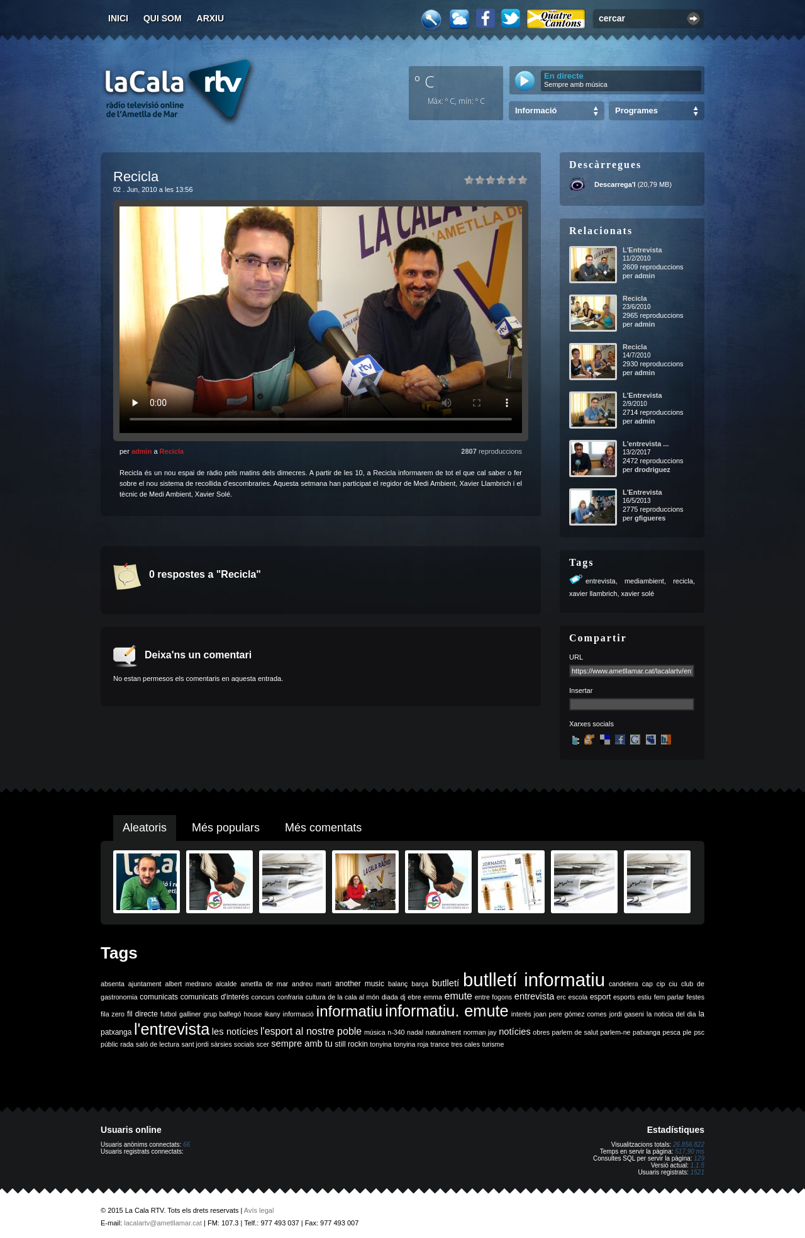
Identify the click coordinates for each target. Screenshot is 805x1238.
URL (576, 657)
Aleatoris (145, 827)
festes (695, 997)
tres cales (465, 1044)
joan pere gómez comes (570, 1014)
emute (458, 996)
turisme (493, 1044)
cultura (316, 997)
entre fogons (494, 997)
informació (298, 1014)
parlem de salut (575, 1032)
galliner (190, 1014)
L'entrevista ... (646, 443)
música (375, 1032)
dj (402, 997)
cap (647, 984)
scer (263, 1044)
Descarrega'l (615, 184)
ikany (272, 1014)
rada (126, 1044)
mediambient (644, 581)
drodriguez (652, 469)
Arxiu (211, 18)
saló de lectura (157, 1044)
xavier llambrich (593, 593)
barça (419, 984)
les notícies (235, 1032)
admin (141, 451)
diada (390, 997)
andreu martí (311, 984)
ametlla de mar (264, 984)
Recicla (172, 451)
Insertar (580, 690)
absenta (113, 984)
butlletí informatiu (534, 979)
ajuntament (145, 984)
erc (561, 997)
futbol (168, 1014)
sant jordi (195, 1044)
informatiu (349, 1011)
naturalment (443, 1032)
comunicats (159, 997)
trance (440, 1044)
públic (109, 1044)
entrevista (601, 581)
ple (687, 1032)
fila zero (113, 1014)
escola (577, 997)
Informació (536, 110)
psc (699, 1032)
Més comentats (323, 827)
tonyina (380, 1044)
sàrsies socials (232, 1044)
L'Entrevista (642, 250)
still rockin (351, 1044)
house (253, 1014)
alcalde (226, 984)
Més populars (226, 827)
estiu (645, 997)
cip (661, 984)
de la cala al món (353, 997)
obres (541, 1032)
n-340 (395, 1032)
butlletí (445, 983)
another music (359, 983)
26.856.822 (688, 1144)
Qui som (162, 18)
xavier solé (638, 593)
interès (521, 1014)
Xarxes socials (591, 724)
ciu (673, 984)
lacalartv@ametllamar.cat (163, 1223)
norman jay (480, 1032)
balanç (398, 984)
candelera (623, 984)
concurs (263, 997)
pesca (671, 1032)
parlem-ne (616, 1032)
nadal (415, 1032)
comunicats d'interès (214, 997)
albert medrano (188, 984)
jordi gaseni (626, 1014)
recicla (683, 581)
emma (432, 997)
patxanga (646, 1032)
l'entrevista (171, 1029)
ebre (414, 997)
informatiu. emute (446, 1011)
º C (424, 81)
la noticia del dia (671, 1014)
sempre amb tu (302, 1043)
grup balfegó (222, 1014)
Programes (636, 110)
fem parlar (669, 997)
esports (624, 997)
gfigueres (650, 518)
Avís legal (259, 1210)
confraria (290, 997)
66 (186, 1144)
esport (600, 997)
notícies (515, 1032)
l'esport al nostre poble (311, 1031)
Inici (118, 18)
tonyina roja (411, 1044)
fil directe (142, 1014)
